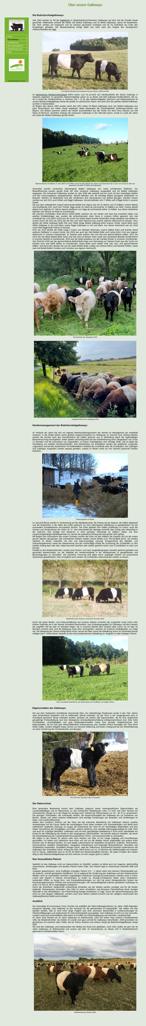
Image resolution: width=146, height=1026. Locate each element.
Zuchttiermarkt (13, 43)
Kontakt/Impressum (15, 49)
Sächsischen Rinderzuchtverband (51, 95)
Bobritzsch (65, 20)
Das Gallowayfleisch (15, 46)
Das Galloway (13, 40)
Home (10, 36)
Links (10, 52)
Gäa (54, 29)
